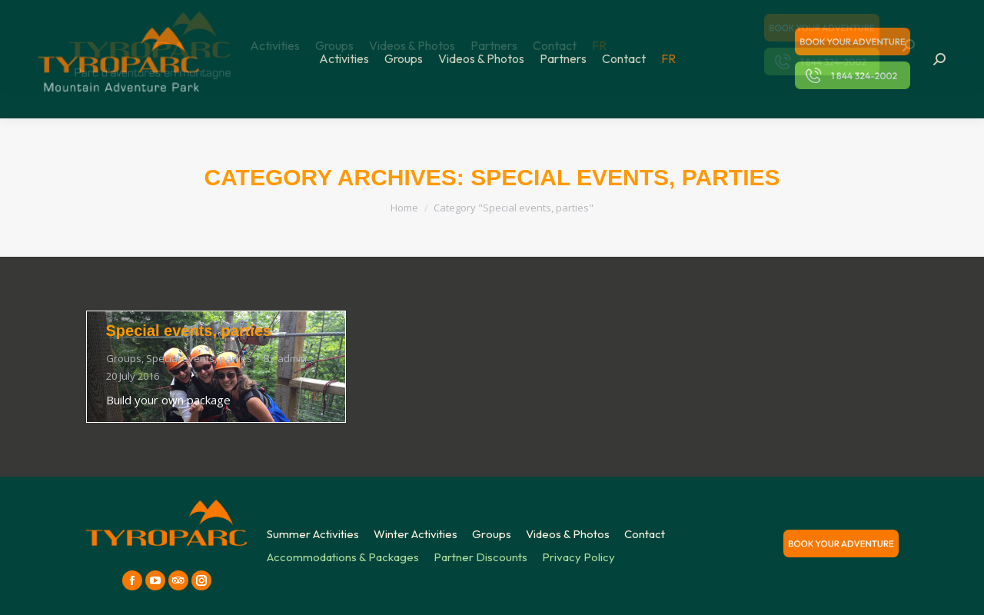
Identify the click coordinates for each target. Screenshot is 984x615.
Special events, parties (189, 330)
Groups (123, 358)
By (285, 358)
